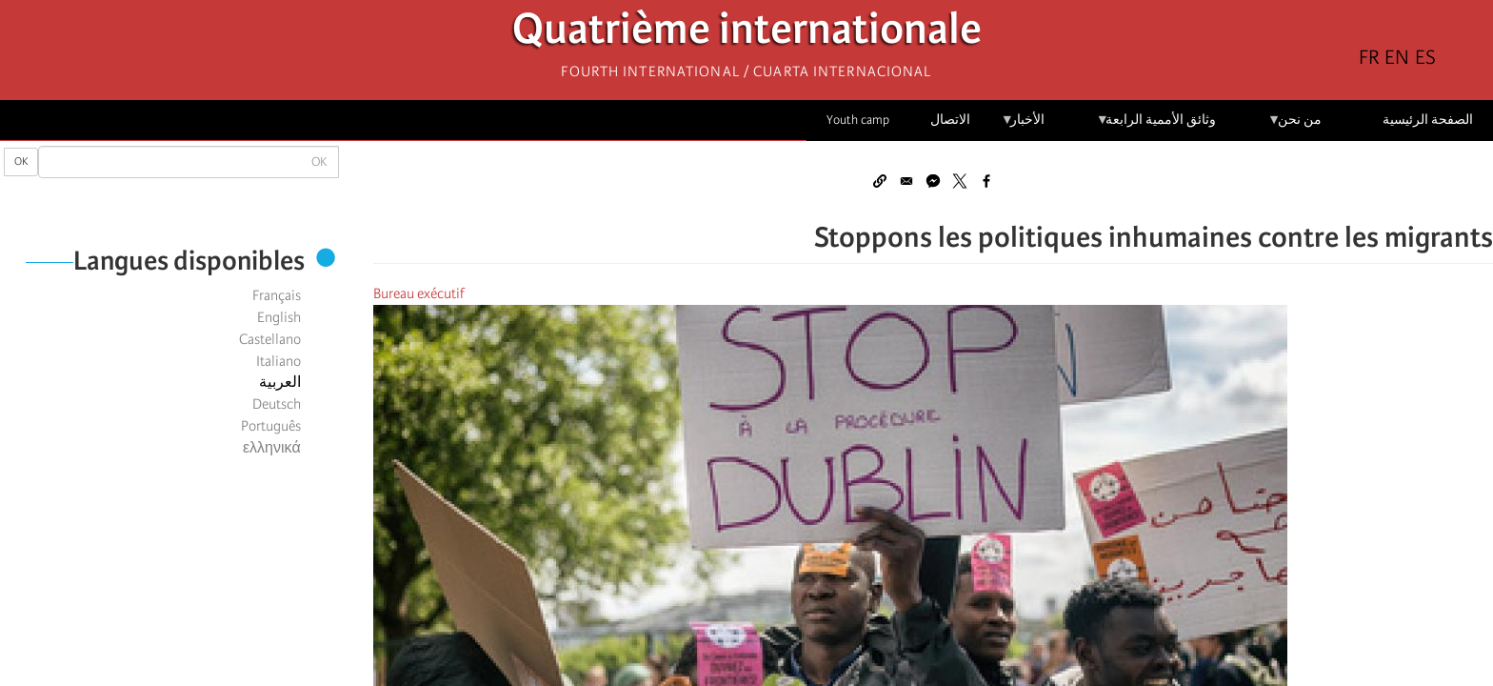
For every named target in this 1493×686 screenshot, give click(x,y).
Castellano (270, 339)
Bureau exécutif (419, 293)
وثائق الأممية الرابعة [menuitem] (1156, 126)
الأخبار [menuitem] (1023, 126)
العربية (280, 382)
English (279, 317)
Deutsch (276, 404)
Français (276, 295)
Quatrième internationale (747, 33)
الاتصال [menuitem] (950, 119)
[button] (879, 181)
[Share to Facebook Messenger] (933, 181)
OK (21, 161)
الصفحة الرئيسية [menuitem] (1428, 119)
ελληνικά (272, 447)
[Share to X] (959, 181)
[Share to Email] (906, 181)
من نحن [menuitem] (1294, 126)
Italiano (278, 361)
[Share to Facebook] (986, 181)
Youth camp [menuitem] (857, 119)
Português (271, 425)
